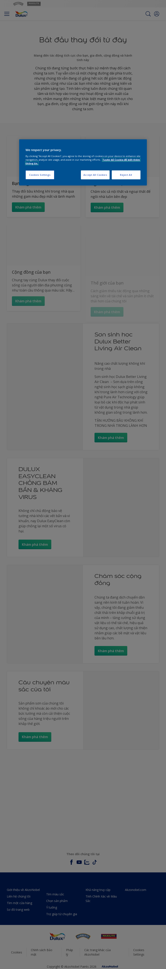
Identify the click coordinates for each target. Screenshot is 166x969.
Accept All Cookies (95, 174)
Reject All (126, 174)
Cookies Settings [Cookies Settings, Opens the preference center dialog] (40, 174)
